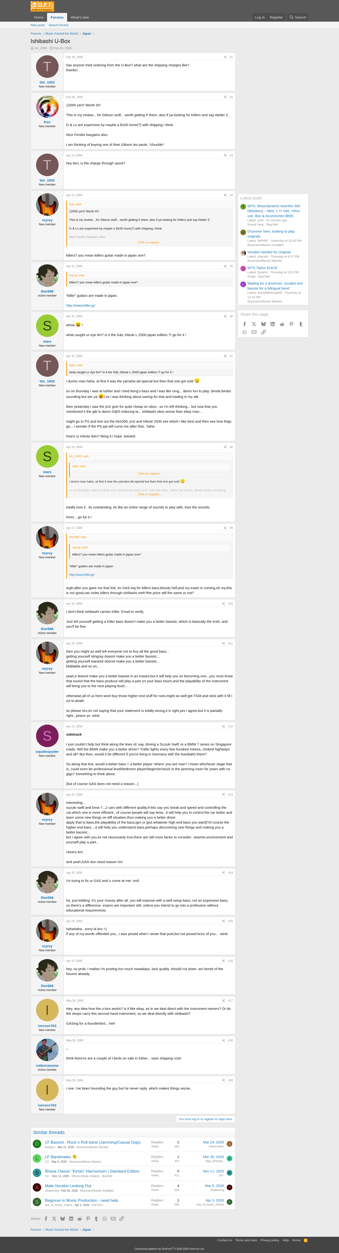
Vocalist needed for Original (269, 252)
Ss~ (47, 1176)
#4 (231, 195)
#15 (230, 921)
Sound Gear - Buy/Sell (262, 224)
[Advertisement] (273, 123)
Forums (57, 17)
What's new (80, 17)
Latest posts (251, 198)
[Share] (225, 57)
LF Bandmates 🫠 (61, 1157)
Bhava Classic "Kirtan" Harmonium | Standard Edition (92, 1171)
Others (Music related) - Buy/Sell (91, 1176)
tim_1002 (41, 48)
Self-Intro (97, 1205)
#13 (230, 794)
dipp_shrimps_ (215, 1161)
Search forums (59, 25)
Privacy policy (270, 1240)
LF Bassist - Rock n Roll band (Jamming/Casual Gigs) (93, 1142)
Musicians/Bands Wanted (92, 1147)
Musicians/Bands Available (96, 1190)
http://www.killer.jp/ (80, 305)
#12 (230, 726)
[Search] (297, 17)
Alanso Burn (216, 1146)
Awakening (52, 1190)
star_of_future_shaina (58, 1205)
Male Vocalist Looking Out (68, 1186)
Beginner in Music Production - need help (81, 1200)
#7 (231, 356)
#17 (230, 1000)
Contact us (224, 1240)
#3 (231, 155)
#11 (230, 643)
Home (39, 17)
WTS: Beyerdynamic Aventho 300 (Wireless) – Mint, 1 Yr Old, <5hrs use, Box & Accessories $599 (273, 211)
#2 (231, 97)
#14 (230, 872)
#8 (231, 447)
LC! (47, 1161)
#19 (230, 1080)
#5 (231, 266)
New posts (38, 25)
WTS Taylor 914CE (262, 268)
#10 (230, 603)
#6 (231, 316)
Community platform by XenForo (169, 1248)
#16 (230, 961)
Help (286, 1240)
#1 (231, 57)
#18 (230, 1040)
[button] (92, 17)
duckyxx (50, 1147)
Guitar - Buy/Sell (258, 276)
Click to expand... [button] (149, 242)
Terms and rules (246, 1240)
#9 (231, 528)
